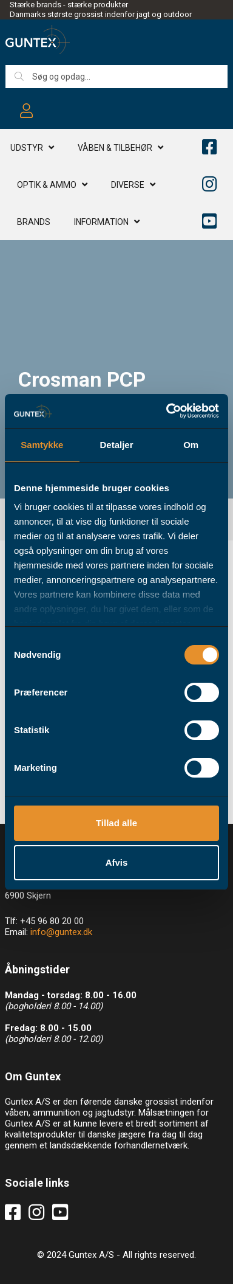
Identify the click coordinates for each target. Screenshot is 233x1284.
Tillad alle (116, 823)
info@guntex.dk (61, 932)
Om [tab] (190, 445)
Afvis (117, 862)
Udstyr (26, 148)
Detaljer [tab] (116, 445)
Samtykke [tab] (42, 445)
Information (101, 222)
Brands (33, 222)
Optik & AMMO (46, 185)
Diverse (127, 185)
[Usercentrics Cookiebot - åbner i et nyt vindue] (167, 411)
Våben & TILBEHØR (115, 148)
